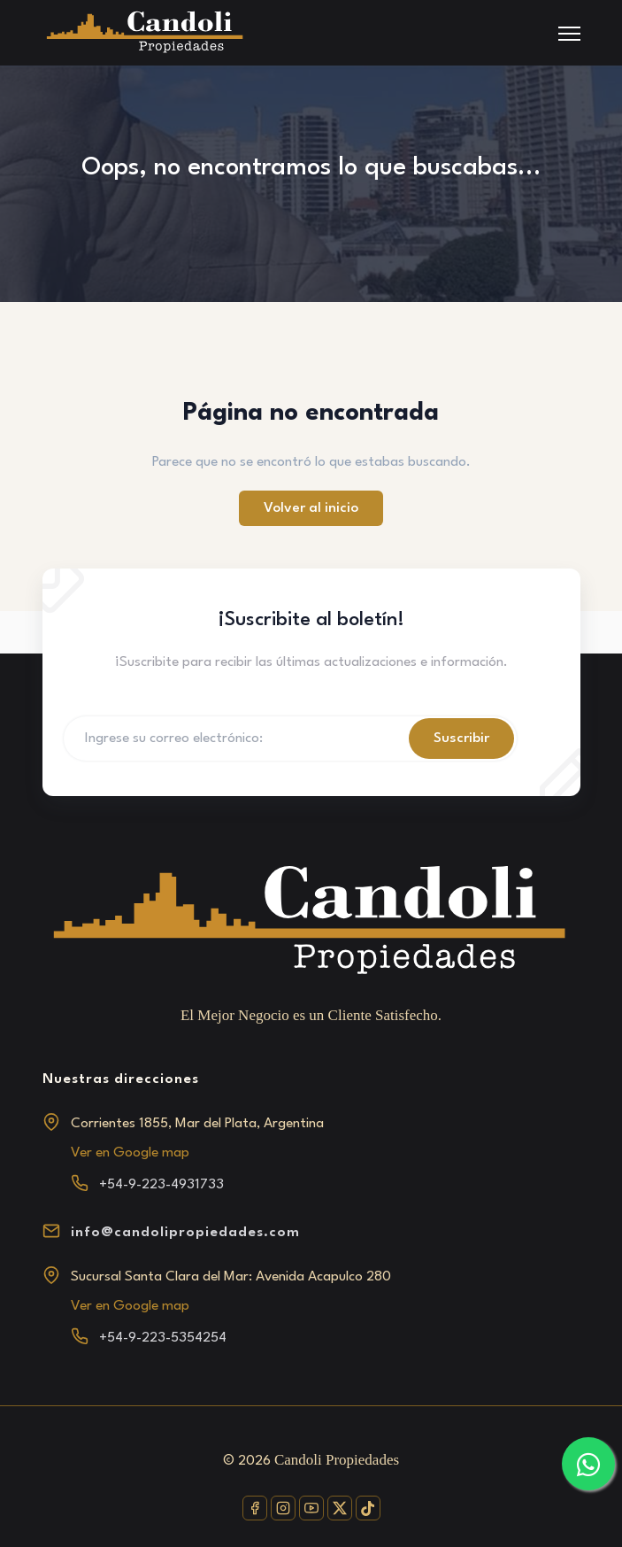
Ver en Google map (130, 1153)
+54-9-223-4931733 (161, 1185)
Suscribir (461, 738)
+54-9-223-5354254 (163, 1338)
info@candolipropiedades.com (185, 1233)
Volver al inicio (311, 508)
